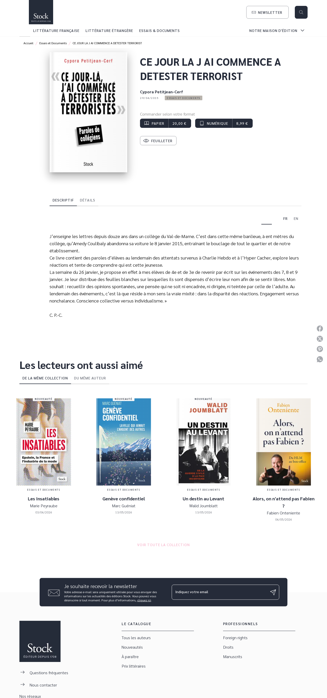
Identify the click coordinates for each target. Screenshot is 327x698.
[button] (267, 12)
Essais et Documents (53, 43)
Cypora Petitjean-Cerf (161, 91)
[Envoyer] (273, 592)
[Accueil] (40, 12)
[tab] (24, 30)
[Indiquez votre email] (219, 592)
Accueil (28, 43)
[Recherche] (301, 12)
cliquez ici (144, 600)
